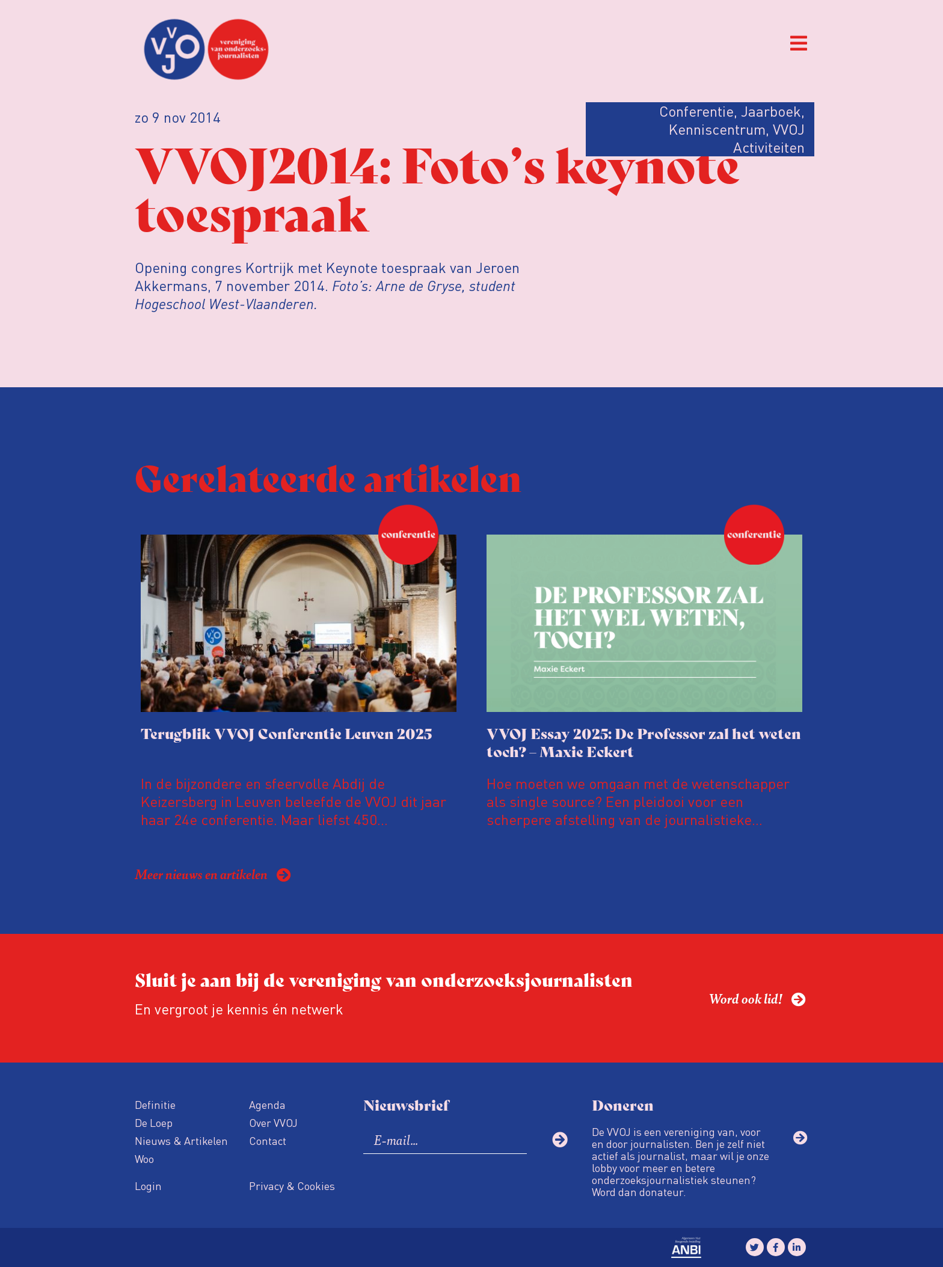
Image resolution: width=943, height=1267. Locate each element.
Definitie (155, 1104)
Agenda (267, 1104)
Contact (267, 1140)
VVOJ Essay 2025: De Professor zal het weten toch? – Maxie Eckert (644, 741)
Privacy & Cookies (292, 1185)
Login (148, 1185)
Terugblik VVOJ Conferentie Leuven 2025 (286, 732)
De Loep (154, 1122)
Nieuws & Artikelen (181, 1140)
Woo (144, 1158)
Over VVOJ (273, 1122)
